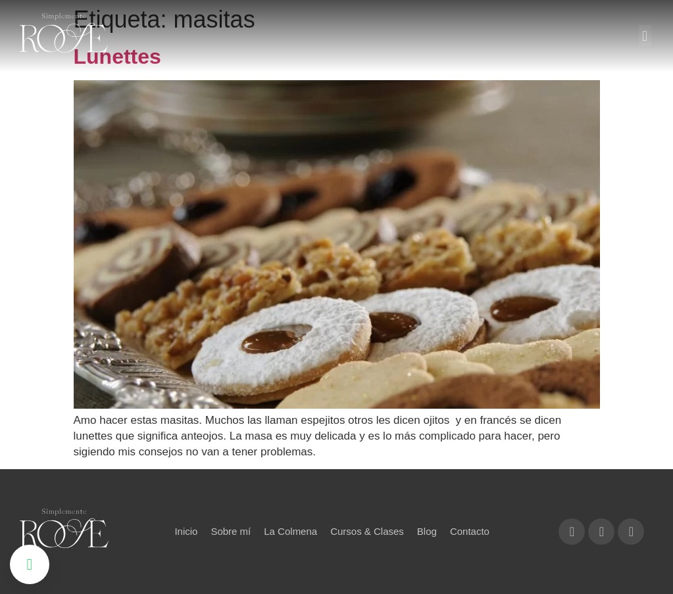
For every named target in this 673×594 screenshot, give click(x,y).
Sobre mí (231, 531)
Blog (427, 531)
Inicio (185, 531)
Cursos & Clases (367, 531)
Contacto (469, 531)
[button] (645, 36)
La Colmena (290, 531)
